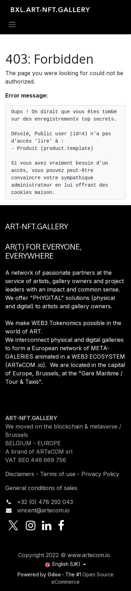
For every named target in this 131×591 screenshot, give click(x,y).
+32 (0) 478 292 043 (45, 501)
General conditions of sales (41, 487)
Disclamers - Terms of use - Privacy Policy (62, 473)
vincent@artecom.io (43, 510)
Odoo (55, 574)
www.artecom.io (88, 555)
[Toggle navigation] (12, 24)
